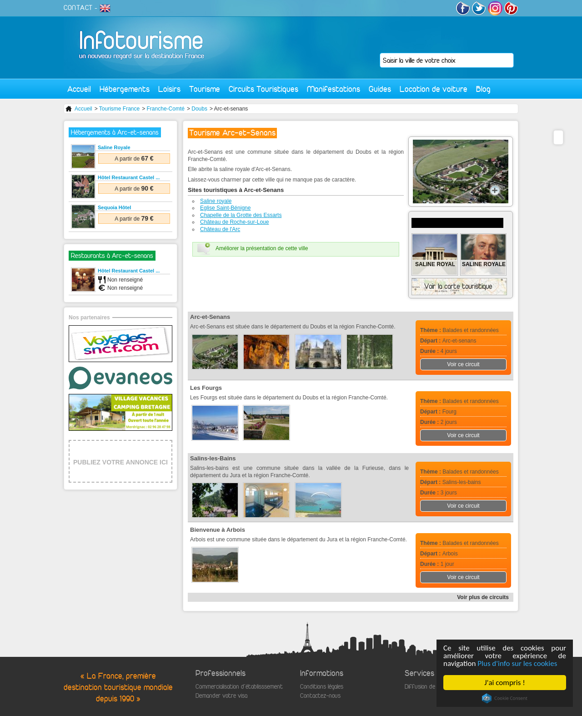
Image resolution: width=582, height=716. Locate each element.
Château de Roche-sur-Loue (234, 222)
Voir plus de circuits (483, 597)
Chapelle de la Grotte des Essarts (240, 215)
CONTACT (78, 8)
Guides (380, 89)
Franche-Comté (166, 109)
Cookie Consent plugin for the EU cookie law (504, 698)
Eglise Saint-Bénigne (225, 208)
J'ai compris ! (504, 682)
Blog (483, 89)
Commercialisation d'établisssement (239, 687)
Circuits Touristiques (263, 89)
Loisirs (169, 89)
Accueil (79, 89)
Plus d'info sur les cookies (517, 663)
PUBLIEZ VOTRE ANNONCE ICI (120, 462)
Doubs (199, 109)
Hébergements (125, 89)
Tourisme (204, 89)
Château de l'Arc (220, 229)
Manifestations (333, 89)
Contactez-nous (320, 696)
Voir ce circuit (463, 364)
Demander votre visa (221, 696)
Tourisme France (119, 109)
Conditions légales (321, 687)
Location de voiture (433, 89)
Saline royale (215, 201)
